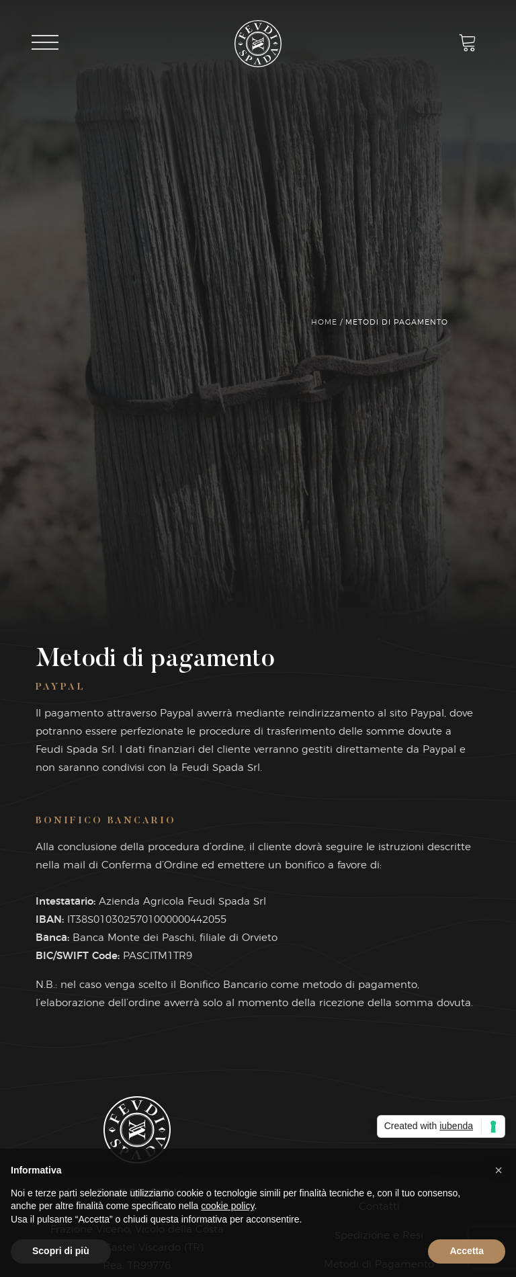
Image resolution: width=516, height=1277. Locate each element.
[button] (498, 1170)
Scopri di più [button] (60, 1250)
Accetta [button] (466, 1250)
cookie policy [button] (227, 1205)
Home (324, 322)
